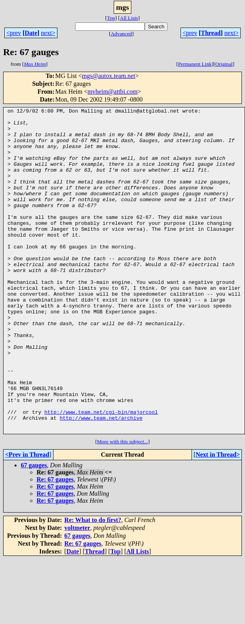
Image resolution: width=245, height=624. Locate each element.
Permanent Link (195, 64)
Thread (211, 33)
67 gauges (34, 530)
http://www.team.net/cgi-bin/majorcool (101, 473)
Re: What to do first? (93, 584)
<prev (13, 33)
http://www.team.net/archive (101, 480)
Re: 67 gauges (55, 544)
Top (111, 18)
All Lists (129, 18)
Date (31, 33)
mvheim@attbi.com (112, 91)
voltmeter (77, 592)
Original (223, 64)
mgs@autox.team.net (108, 75)
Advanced (121, 34)
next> (48, 33)
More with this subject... (122, 506)
